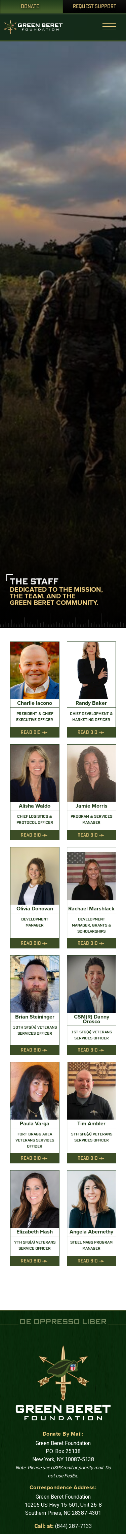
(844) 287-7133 (73, 1526)
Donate (30, 6)
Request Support (94, 6)
